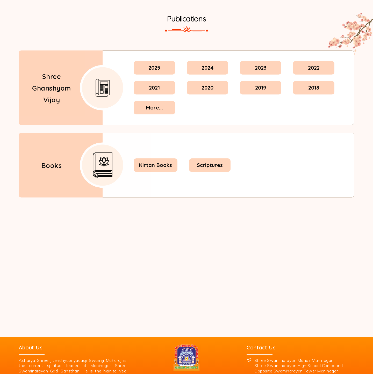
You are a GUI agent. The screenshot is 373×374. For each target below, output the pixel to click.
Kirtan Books (155, 165)
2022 (314, 67)
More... (154, 107)
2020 (207, 87)
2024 (207, 67)
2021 (154, 87)
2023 (261, 67)
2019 (260, 87)
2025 (154, 67)
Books (51, 165)
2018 (313, 87)
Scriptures (210, 165)
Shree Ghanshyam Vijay (51, 87)
